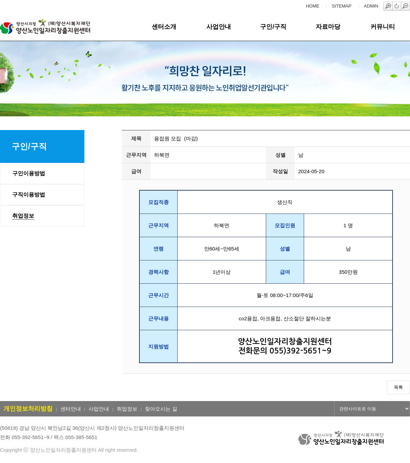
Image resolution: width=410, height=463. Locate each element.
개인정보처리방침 (28, 408)
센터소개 (164, 26)
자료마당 (328, 26)
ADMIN (371, 6)
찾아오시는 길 (161, 409)
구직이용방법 (28, 194)
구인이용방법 (28, 173)
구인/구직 (273, 26)
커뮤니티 (382, 26)
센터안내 (70, 409)
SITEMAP (341, 6)
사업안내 (218, 26)
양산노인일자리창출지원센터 (56, 26)
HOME (312, 6)
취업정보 (23, 216)
